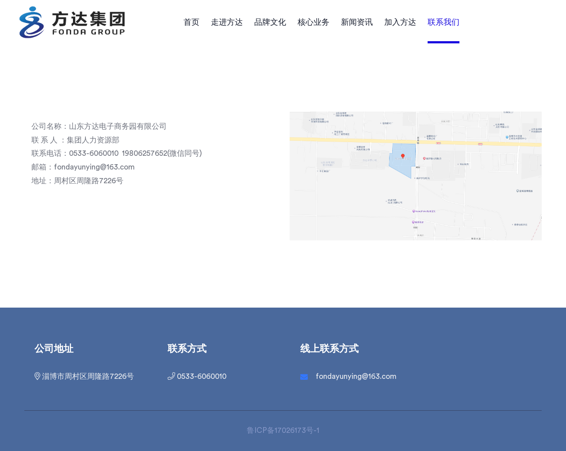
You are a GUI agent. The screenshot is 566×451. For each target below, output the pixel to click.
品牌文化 (270, 22)
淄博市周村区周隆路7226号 (84, 376)
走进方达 (227, 22)
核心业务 (313, 22)
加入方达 (400, 22)
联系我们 (443, 22)
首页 (191, 22)
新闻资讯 (357, 22)
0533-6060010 (197, 376)
